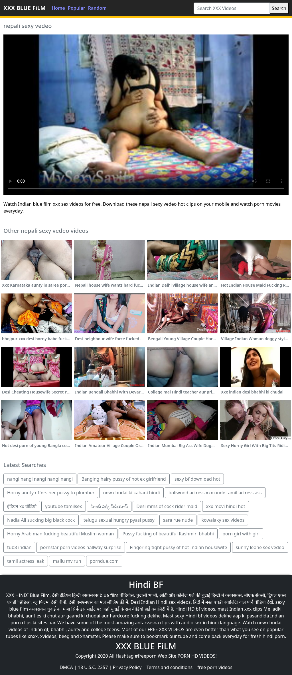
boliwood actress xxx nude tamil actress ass (215, 493)
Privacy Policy (127, 667)
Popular (76, 8)
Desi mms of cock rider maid (166, 506)
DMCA (66, 667)
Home (58, 8)
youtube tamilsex (63, 506)
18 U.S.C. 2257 (93, 667)
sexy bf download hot (197, 479)
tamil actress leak (25, 561)
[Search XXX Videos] (232, 8)
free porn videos (214, 667)
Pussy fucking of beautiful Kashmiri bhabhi (168, 534)
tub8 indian (19, 547)
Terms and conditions (169, 667)
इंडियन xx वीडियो (21, 506)
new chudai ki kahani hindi (131, 493)
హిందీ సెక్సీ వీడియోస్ (109, 506)
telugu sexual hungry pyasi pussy (119, 520)
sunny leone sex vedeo (260, 547)
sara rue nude (178, 520)
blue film (109, 595)
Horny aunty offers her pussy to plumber (50, 493)
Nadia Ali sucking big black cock (41, 520)
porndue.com (104, 561)
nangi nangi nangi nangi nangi (40, 479)
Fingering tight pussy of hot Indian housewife (178, 547)
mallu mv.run (67, 561)
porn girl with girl (240, 534)
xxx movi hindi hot (225, 506)
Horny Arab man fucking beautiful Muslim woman (60, 534)
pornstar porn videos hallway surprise (80, 547)
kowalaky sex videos (222, 520)
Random (97, 8)
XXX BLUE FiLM (24, 8)
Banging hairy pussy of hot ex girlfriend (123, 479)
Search (279, 8)
